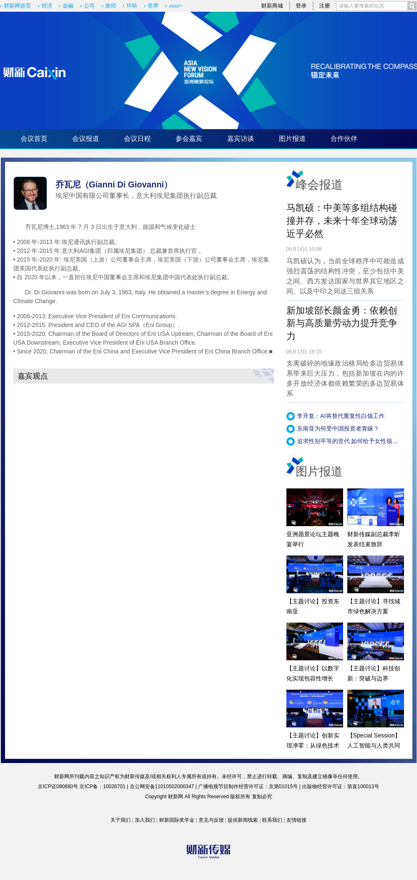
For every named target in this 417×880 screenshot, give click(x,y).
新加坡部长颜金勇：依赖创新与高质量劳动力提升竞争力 (341, 323)
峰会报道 (319, 184)
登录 (301, 6)
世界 (153, 6)
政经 (110, 6)
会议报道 (85, 138)
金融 (68, 6)
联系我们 (272, 820)
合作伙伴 (343, 138)
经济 (47, 6)
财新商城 (272, 6)
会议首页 (34, 138)
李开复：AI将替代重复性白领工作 (341, 416)
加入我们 (145, 820)
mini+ (175, 6)
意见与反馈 (211, 820)
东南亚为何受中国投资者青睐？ (338, 428)
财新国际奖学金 (176, 820)
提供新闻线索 (243, 820)
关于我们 (120, 820)
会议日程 (137, 138)
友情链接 (296, 820)
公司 (89, 6)
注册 (324, 6)
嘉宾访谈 (240, 138)
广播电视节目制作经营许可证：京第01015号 (248, 786)
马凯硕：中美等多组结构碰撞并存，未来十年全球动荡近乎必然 (341, 220)
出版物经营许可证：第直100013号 (340, 786)
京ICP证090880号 (58, 786)
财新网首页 (17, 6)
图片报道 (292, 138)
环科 (131, 6)
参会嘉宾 (189, 138)
